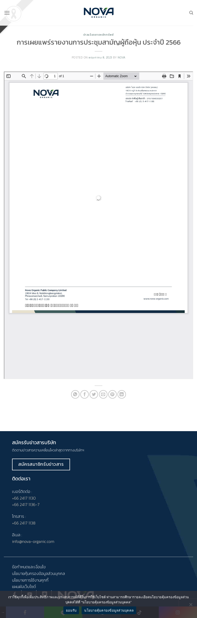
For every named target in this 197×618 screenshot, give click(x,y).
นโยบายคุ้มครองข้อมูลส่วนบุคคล (109, 610)
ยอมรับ (71, 610)
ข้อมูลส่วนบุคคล (52, 573)
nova (121, 57)
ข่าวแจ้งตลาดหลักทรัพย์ (98, 35)
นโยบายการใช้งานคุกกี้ (30, 580)
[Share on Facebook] (84, 394)
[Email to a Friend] (103, 394)
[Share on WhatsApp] (75, 394)
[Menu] (7, 12)
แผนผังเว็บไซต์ (24, 586)
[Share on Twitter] (94, 394)
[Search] (191, 13)
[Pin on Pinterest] (112, 394)
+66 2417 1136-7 (26, 504)
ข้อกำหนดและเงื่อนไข (29, 567)
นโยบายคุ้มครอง (25, 573)
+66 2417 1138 (23, 523)
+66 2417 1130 (24, 498)
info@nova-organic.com (33, 541)
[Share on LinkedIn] (121, 394)
